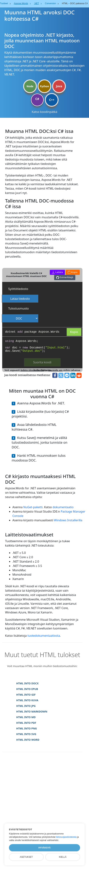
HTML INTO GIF (26, 694)
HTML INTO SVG (26, 734)
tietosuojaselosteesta (66, 837)
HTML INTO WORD (27, 739)
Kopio (74, 332)
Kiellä (62, 857)
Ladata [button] (57, 272)
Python (44, 86)
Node (30, 86)
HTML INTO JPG (26, 706)
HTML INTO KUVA (27, 700)
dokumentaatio (63, 507)
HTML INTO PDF (26, 722)
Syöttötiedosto (18, 289)
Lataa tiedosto (20, 299)
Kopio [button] (73, 272)
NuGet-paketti (33, 507)
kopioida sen (55, 370)
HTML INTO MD (26, 717)
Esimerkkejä (64, 277)
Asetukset (26, 857)
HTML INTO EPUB (27, 689)
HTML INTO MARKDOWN (31, 711)
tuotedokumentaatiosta (44, 636)
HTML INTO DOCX (27, 683)
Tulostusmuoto (18, 308)
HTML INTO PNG (26, 728)
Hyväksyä (44, 847)
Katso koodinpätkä (44, 112)
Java (59, 86)
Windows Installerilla (68, 520)
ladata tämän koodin (32, 370)
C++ (52, 100)
